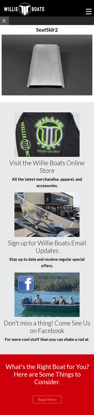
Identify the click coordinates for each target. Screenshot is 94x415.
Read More (47, 399)
